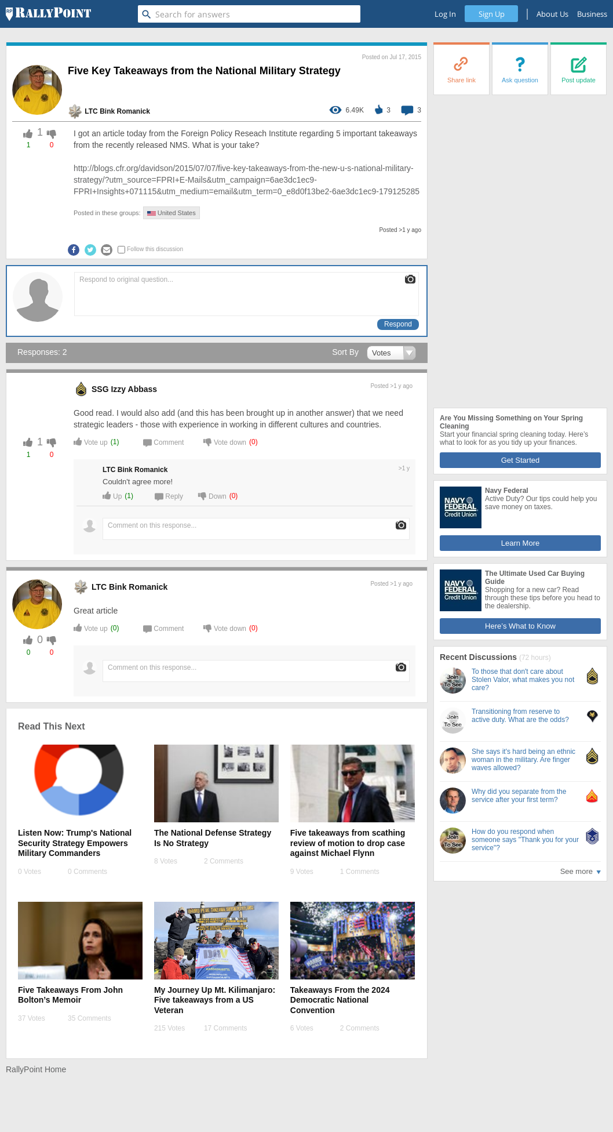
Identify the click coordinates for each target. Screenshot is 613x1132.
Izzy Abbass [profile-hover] (134, 389)
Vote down (224, 442)
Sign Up (492, 14)
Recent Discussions (479, 657)
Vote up (91, 442)
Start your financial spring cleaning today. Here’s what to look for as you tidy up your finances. (514, 438)
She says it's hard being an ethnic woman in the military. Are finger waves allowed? (523, 760)
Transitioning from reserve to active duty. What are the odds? (520, 716)
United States (171, 212)
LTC (91, 111)
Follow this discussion (155, 249)
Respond (398, 324)
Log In (445, 14)
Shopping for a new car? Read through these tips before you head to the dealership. (542, 598)
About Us (552, 14)
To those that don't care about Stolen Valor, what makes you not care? (523, 679)
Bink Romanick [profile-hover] (125, 111)
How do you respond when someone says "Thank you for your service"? (525, 840)
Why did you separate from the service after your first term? (519, 796)
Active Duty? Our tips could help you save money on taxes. (541, 503)
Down (212, 495)
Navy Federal (506, 491)
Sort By (345, 352)
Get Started (520, 460)
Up (112, 495)
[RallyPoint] (48, 14)
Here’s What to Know (520, 626)
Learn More (520, 543)
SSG (100, 389)
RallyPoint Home (36, 1069)
